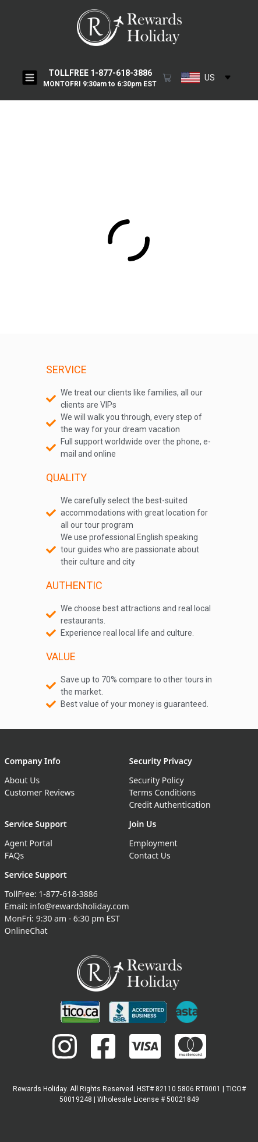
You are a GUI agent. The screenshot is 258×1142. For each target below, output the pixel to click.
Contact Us (150, 855)
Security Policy (156, 780)
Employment (153, 843)
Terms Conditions (162, 792)
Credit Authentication (170, 804)
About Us (22, 780)
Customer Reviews (40, 792)
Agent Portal (28, 843)
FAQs (14, 855)
